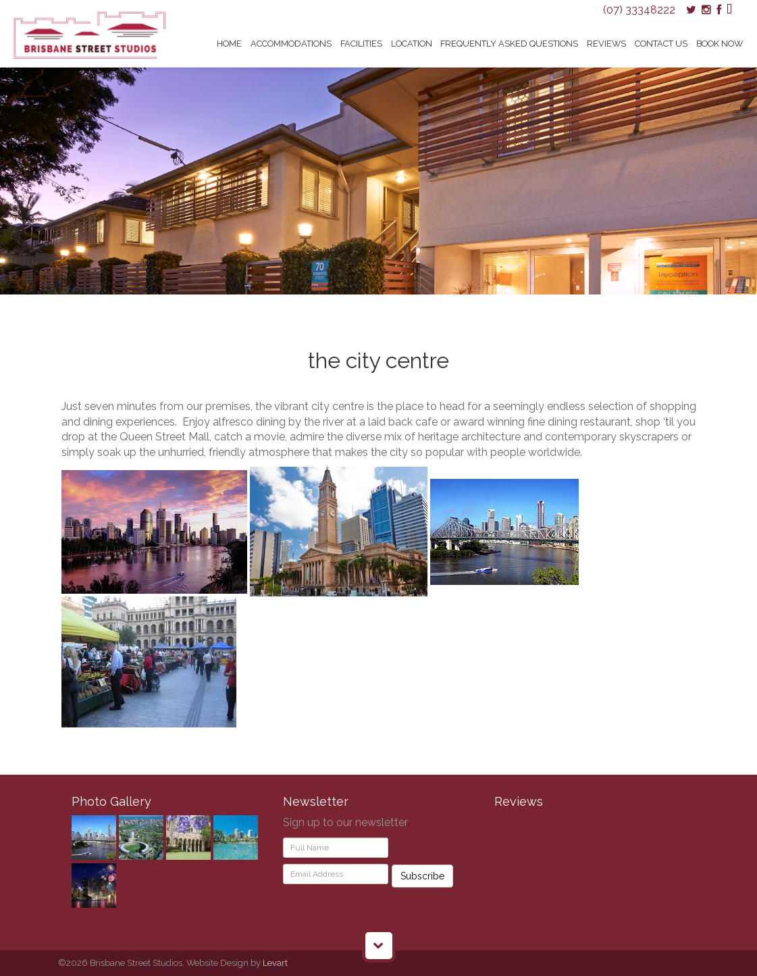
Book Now (719, 43)
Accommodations (291, 43)
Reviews (606, 43)
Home (229, 43)
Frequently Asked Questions (509, 43)
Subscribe (422, 876)
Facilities (361, 43)
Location (411, 43)
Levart (275, 963)
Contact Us (661, 43)
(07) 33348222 (639, 9)
